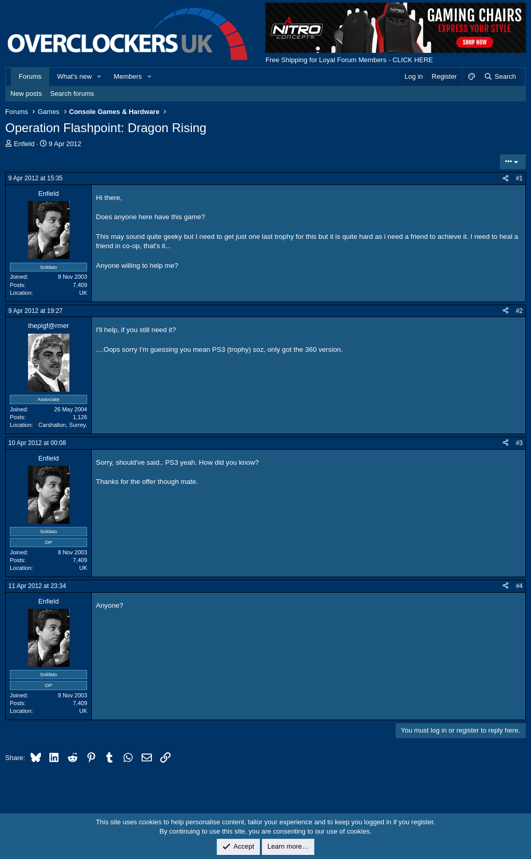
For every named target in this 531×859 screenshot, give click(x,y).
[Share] (505, 178)
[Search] (499, 76)
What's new (74, 76)
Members (128, 76)
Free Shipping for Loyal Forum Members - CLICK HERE (349, 60)
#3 (519, 443)
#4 (519, 586)
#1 (519, 178)
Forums (30, 76)
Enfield (24, 144)
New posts (26, 93)
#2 (519, 310)
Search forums (72, 93)
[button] (99, 76)
